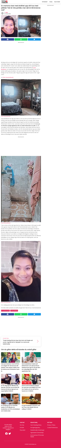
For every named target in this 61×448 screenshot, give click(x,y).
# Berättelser (14, 310)
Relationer (57, 2)
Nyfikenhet (45, 2)
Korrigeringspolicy (35, 427)
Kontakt (22, 427)
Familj (51, 2)
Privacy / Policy (51, 425)
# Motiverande (5, 310)
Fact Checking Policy (35, 425)
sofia (7, 12)
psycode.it (22, 430)
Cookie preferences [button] (52, 427)
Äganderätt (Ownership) (37, 432)
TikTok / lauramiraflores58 (8, 77)
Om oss (22, 425)
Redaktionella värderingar (37, 430)
